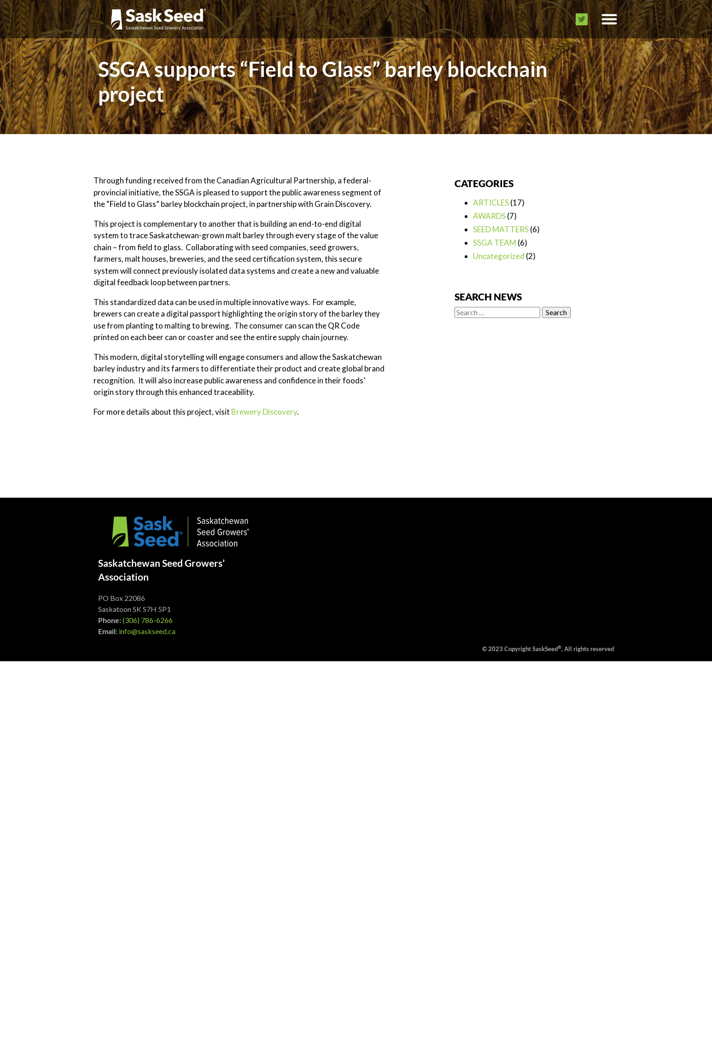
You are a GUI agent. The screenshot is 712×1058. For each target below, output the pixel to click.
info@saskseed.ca (147, 631)
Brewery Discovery (264, 412)
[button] (609, 19)
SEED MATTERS (501, 229)
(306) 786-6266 (148, 620)
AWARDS (489, 216)
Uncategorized (499, 256)
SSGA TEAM (494, 242)
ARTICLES (491, 202)
